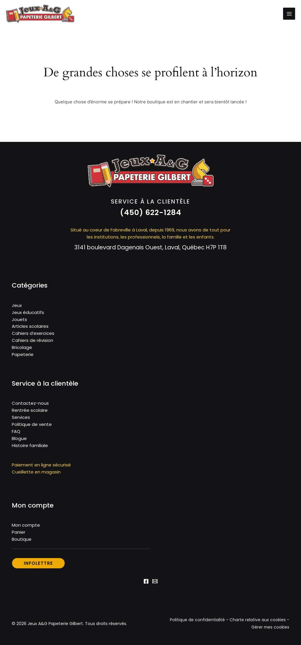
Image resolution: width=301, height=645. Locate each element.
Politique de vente (32, 426)
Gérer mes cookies (270, 629)
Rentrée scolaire (30, 412)
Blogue (19, 440)
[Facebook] (146, 583)
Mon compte (26, 527)
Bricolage (22, 349)
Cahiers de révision (32, 342)
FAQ (16, 433)
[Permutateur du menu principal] (289, 15)
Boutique (21, 541)
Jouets (19, 321)
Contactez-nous (30, 405)
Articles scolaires (30, 328)
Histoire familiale (30, 447)
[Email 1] (155, 583)
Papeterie (23, 356)
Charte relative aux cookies (258, 622)
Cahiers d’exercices (33, 335)
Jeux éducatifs (28, 314)
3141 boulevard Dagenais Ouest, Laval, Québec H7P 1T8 (150, 249)
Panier (18, 534)
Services (21, 419)
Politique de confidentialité (197, 622)
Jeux (17, 307)
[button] (150, 214)
